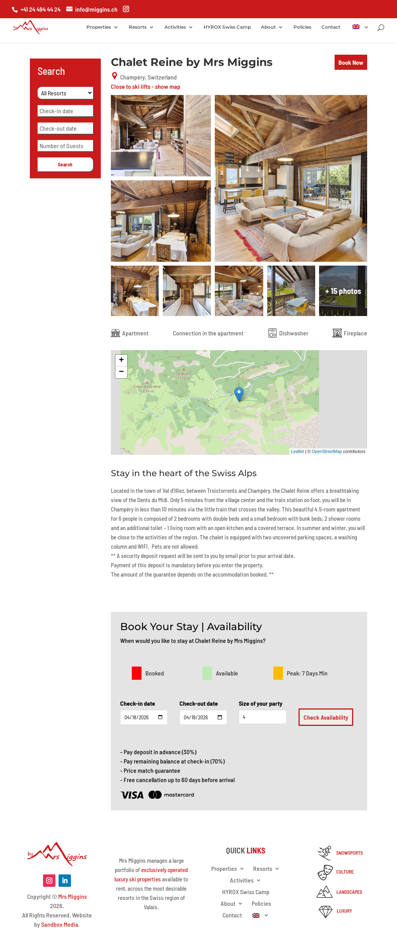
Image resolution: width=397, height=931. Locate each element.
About (268, 27)
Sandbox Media (59, 924)
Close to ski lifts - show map (145, 86)
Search (65, 164)
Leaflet (297, 451)
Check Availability (326, 717)
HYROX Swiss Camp (227, 27)
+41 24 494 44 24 (40, 9)
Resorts (138, 27)
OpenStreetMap (327, 451)
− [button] (121, 372)
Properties (98, 27)
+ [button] (121, 360)
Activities (175, 27)
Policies (302, 27)
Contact (330, 27)
